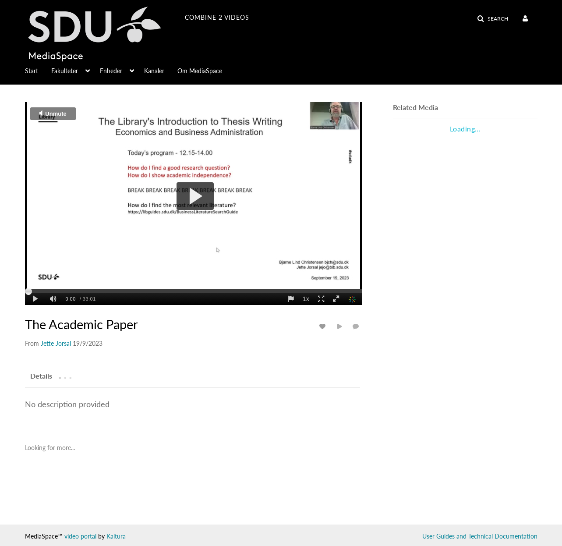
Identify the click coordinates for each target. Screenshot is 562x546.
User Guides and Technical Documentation (479, 536)
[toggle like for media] (324, 326)
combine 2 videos (217, 17)
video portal (80, 536)
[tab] (41, 375)
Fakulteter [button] (64, 70)
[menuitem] (526, 19)
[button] (492, 19)
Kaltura (116, 536)
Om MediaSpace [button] (199, 70)
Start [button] (31, 70)
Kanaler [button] (154, 70)
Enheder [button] (111, 70)
